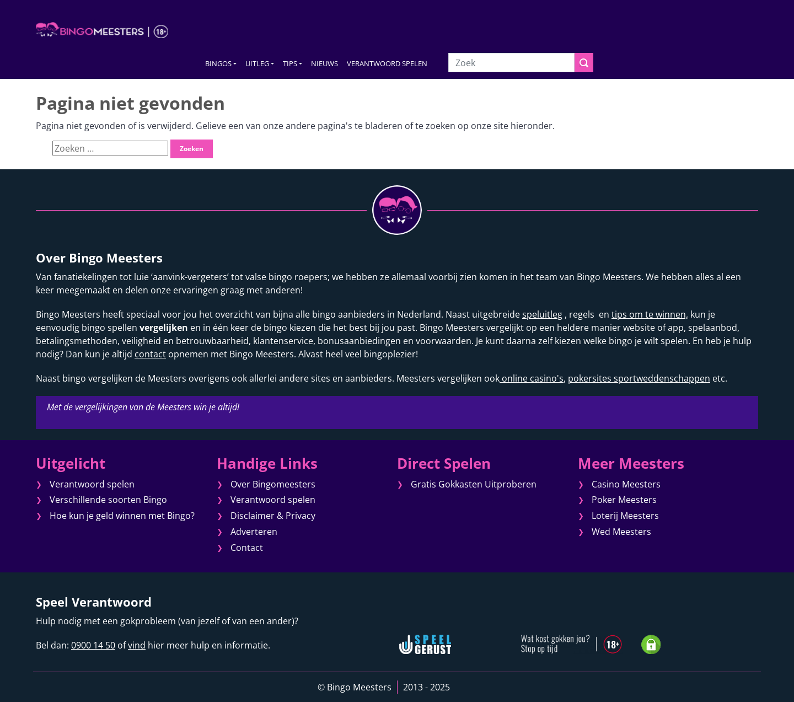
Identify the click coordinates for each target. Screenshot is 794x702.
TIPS (290, 63)
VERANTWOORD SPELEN (387, 63)
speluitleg (542, 314)
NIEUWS (324, 63)
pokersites (589, 378)
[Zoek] (511, 62)
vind (137, 645)
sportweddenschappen (660, 378)
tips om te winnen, (649, 314)
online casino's (532, 378)
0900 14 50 (93, 645)
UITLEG (257, 63)
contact (150, 354)
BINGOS (218, 63)
